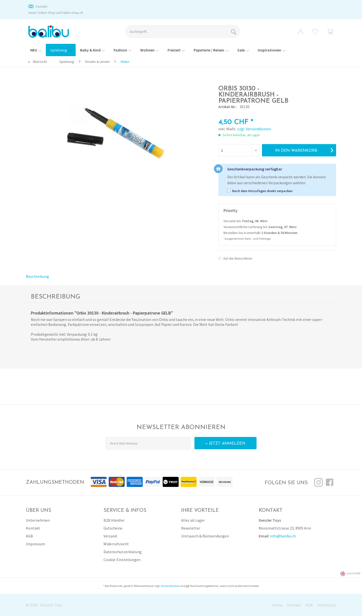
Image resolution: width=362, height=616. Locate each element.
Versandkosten (170, 586)
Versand (110, 535)
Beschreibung (37, 276)
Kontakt (41, 6)
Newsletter (190, 528)
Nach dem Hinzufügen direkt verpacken (262, 191)
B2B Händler (114, 520)
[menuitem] (187, 33)
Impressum (35, 543)
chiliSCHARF (350, 573)
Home (277, 605)
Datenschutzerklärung (122, 551)
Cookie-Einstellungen (121, 559)
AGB (29, 535)
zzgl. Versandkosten (254, 128)
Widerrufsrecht (116, 543)
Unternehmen (38, 520)
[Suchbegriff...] (182, 31)
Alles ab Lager (193, 520)
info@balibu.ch (283, 535)
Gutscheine (112, 528)
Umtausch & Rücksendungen (205, 535)
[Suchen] (234, 31)
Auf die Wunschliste (235, 258)
